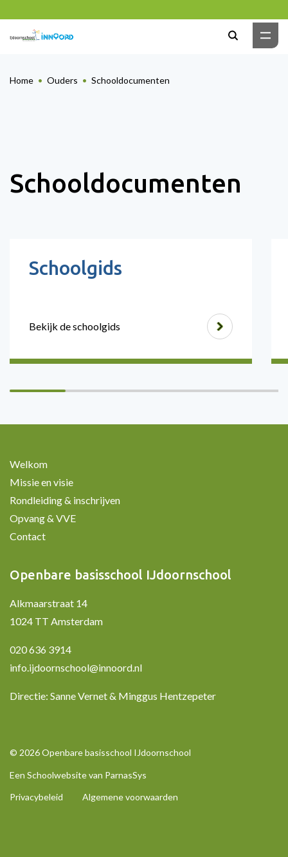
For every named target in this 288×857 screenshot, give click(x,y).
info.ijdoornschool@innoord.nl (76, 667)
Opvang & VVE (43, 518)
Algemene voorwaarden (130, 796)
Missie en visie (41, 482)
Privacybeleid (36, 796)
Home (21, 80)
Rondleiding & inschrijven (65, 500)
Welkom (29, 464)
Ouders (62, 80)
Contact (28, 536)
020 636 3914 (40, 649)
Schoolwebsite (57, 774)
